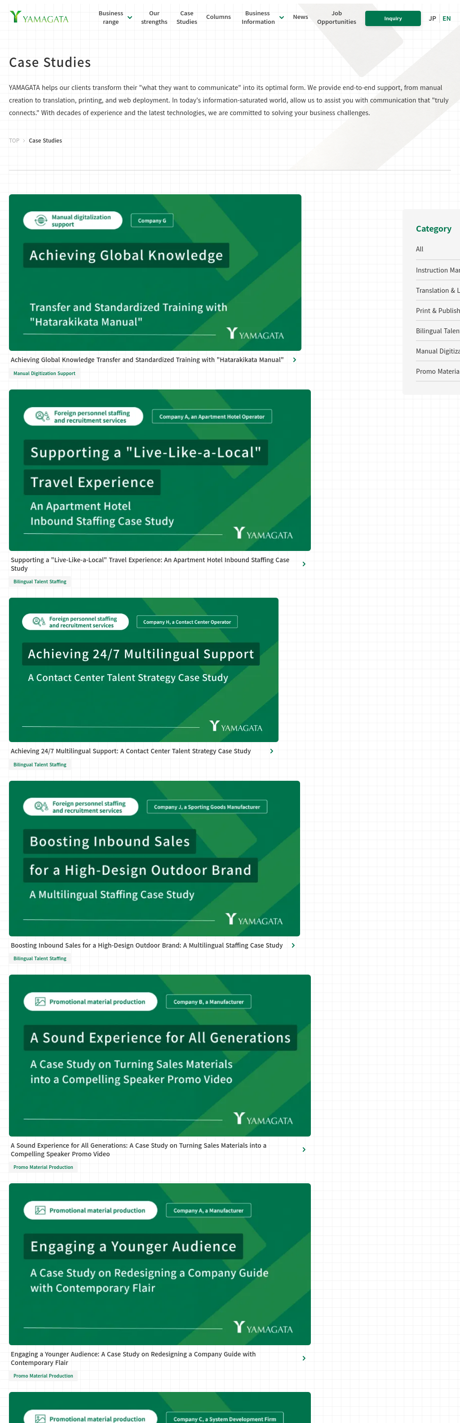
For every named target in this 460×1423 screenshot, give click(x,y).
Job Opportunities (348, 1168)
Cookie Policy (195, 1307)
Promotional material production (151, 1250)
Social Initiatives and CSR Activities (249, 1149)
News (300, 21)
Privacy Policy (26, 1307)
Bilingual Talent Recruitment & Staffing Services (153, 1196)
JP (432, 22)
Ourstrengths (154, 21)
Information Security (249, 1185)
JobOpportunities (336, 21)
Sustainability (239, 1169)
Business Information (257, 21)
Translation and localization (143, 1151)
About (227, 1113)
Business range (145, 1095)
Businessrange (111, 21)
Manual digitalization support (151, 1225)
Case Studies (338, 1095)
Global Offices (239, 1128)
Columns (218, 21)
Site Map (233, 1307)
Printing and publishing (155, 1171)
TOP (14, 171)
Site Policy (156, 1307)
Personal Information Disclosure (93, 1307)
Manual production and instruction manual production (155, 1122)
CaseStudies (187, 21)
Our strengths (340, 1113)
